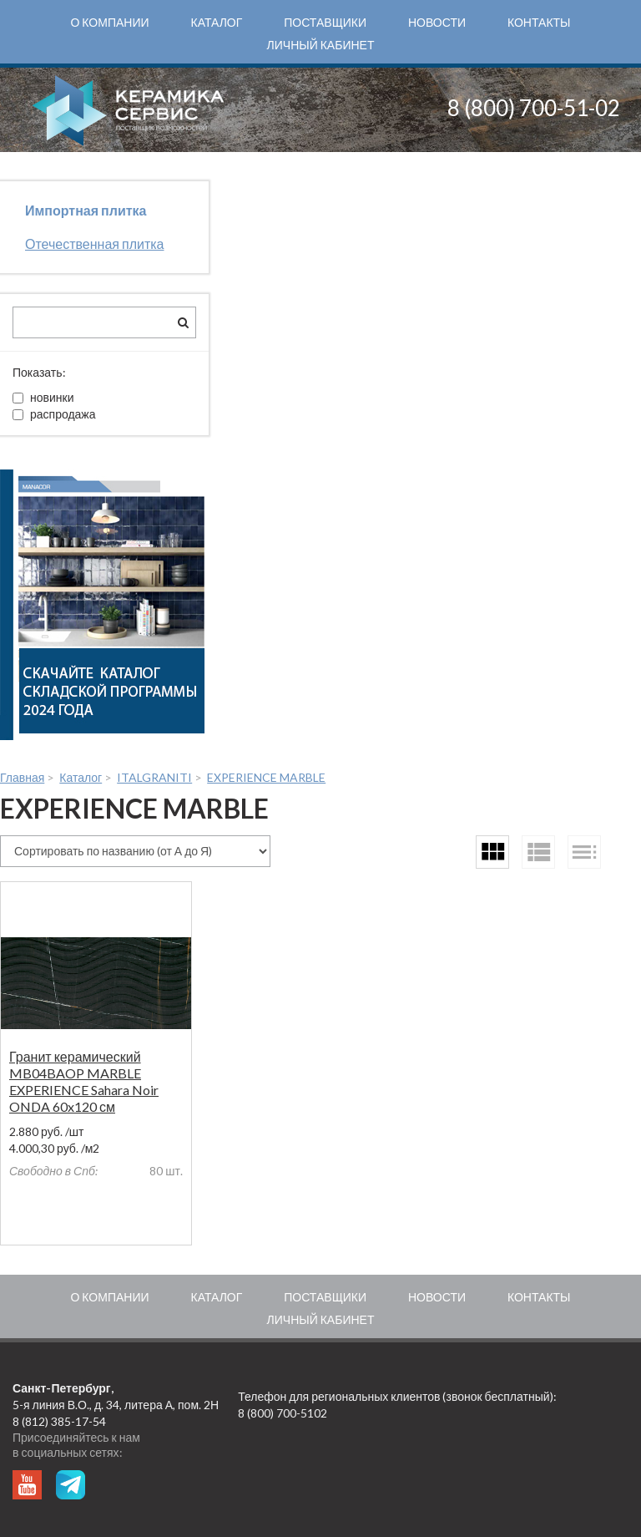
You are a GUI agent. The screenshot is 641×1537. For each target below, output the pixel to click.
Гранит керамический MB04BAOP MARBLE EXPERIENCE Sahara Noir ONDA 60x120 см (84, 1081)
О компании (109, 22)
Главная (22, 777)
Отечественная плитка (94, 243)
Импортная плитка (85, 210)
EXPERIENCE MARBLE (266, 777)
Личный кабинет (321, 45)
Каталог (217, 22)
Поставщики (325, 22)
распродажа (54, 414)
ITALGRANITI (154, 777)
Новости (437, 22)
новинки (43, 397)
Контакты (539, 22)
